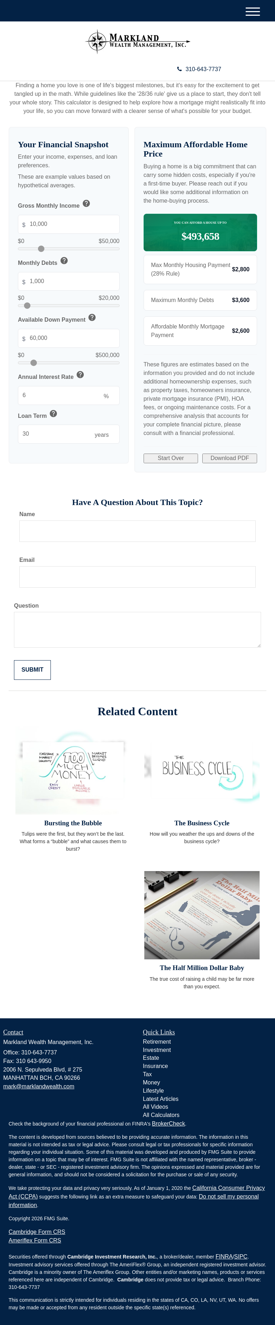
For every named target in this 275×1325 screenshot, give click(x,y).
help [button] (86, 203)
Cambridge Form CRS (37, 1232)
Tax (147, 1074)
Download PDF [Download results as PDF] (230, 458)
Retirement (157, 1042)
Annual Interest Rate (51, 375)
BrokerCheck (168, 1124)
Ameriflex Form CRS (35, 1240)
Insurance (155, 1066)
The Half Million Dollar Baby (202, 967)
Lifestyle (153, 1091)
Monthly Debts (43, 261)
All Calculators (161, 1115)
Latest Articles (161, 1099)
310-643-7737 (199, 69)
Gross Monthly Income (54, 204)
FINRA (224, 1257)
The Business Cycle (202, 823)
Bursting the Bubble (73, 823)
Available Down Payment (57, 318)
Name (27, 514)
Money (151, 1082)
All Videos (155, 1107)
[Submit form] (32, 670)
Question (26, 606)
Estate (151, 1058)
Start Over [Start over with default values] (171, 458)
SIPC (240, 1257)
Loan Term (38, 414)
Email (27, 560)
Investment (157, 1050)
